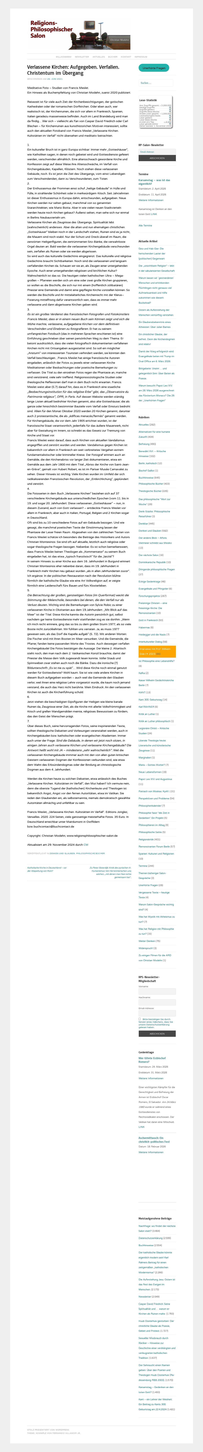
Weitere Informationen (151, 200)
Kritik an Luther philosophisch (154, 721)
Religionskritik (146, 839)
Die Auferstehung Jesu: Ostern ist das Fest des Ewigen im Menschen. (157, 1284)
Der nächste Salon (148, 555)
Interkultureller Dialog (150, 641)
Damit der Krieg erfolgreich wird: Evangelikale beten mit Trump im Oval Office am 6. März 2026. (156, 356)
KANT (142, 692)
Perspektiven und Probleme (154, 798)
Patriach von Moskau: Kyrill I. (154, 791)
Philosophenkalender (150, 805)
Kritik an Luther (147, 714)
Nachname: (145, 997)
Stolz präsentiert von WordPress (48, 1430)
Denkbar (143, 523)
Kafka (142, 673)
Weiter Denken (147, 941)
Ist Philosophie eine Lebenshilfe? (156, 661)
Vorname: (144, 986)
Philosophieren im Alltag (152, 825)
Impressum (141, 57)
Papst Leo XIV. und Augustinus (155, 779)
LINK (154, 214)
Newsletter (82, 57)
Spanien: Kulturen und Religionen (156, 853)
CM (86, 844)
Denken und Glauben (62, 853)
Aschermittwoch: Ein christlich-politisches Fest (154, 1139)
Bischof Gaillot (146, 470)
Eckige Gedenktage (149, 581)
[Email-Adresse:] (157, 152)
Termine (143, 866)
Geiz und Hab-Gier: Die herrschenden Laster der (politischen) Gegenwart (152, 253)
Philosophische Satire (150, 832)
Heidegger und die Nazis (152, 634)
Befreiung (144, 444)
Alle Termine (145, 225)
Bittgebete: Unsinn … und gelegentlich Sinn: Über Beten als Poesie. (156, 373)
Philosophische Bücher (90, 853)
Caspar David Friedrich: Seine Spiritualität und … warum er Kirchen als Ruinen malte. (154, 1309)
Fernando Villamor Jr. (66, 1433)
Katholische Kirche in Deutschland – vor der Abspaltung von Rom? (46, 869)
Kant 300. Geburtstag (150, 699)
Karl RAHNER (146, 706)
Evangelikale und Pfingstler (153, 588)
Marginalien (145, 757)
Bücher (113, 57)
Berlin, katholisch (148, 463)
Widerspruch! (146, 948)
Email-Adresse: (146, 1008)
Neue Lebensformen (150, 772)
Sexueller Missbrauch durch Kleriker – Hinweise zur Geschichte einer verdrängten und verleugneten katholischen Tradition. (157, 1348)
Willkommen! (64, 57)
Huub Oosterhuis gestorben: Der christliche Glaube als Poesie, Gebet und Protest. (156, 1326)
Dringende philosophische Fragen (157, 569)
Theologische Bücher (150, 491)
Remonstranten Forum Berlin (154, 846)
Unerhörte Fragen (154, 68)
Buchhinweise (146, 477)
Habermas (144, 627)
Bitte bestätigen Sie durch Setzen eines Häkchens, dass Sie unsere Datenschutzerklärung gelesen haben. (156, 1023)
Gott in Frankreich (148, 620)
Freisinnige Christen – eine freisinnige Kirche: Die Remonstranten (153, 608)
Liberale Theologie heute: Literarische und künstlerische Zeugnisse (155, 745)
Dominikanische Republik (152, 562)
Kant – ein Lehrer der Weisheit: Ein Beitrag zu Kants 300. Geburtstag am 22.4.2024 (155, 1404)
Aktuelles (99, 57)
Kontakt (126, 57)
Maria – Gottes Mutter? (152, 765)
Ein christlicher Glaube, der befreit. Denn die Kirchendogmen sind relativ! (157, 339)
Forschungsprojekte (149, 596)
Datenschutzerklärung (151, 1238)
